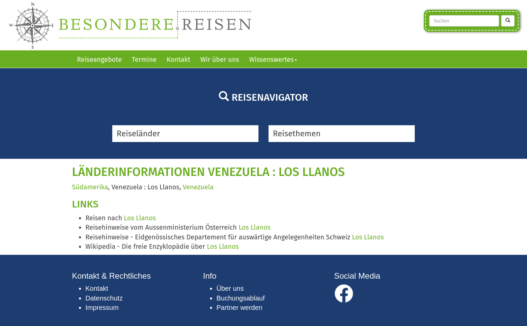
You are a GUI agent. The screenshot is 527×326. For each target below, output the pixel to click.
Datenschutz (104, 298)
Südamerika (90, 187)
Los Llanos (140, 218)
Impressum (102, 307)
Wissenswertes (273, 59)
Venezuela (198, 187)
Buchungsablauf (240, 298)
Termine (144, 59)
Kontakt (178, 59)
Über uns (230, 288)
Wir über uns (219, 59)
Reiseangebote (99, 59)
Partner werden (239, 307)
